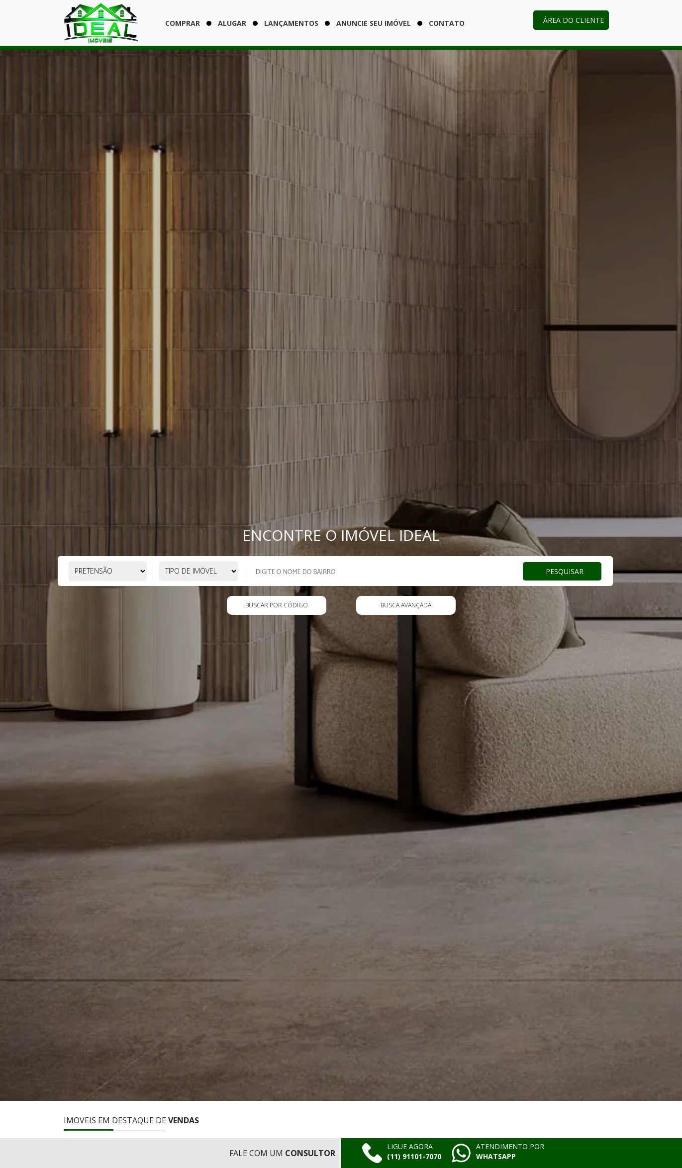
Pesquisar (565, 571)
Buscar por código (276, 605)
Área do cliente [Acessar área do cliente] (573, 20)
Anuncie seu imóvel (373, 23)
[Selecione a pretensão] (108, 571)
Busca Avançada (406, 605)
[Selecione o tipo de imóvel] (198, 571)
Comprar (182, 23)
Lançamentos (291, 23)
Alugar (232, 23)
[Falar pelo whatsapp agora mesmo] (497, 1153)
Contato (447, 23)
